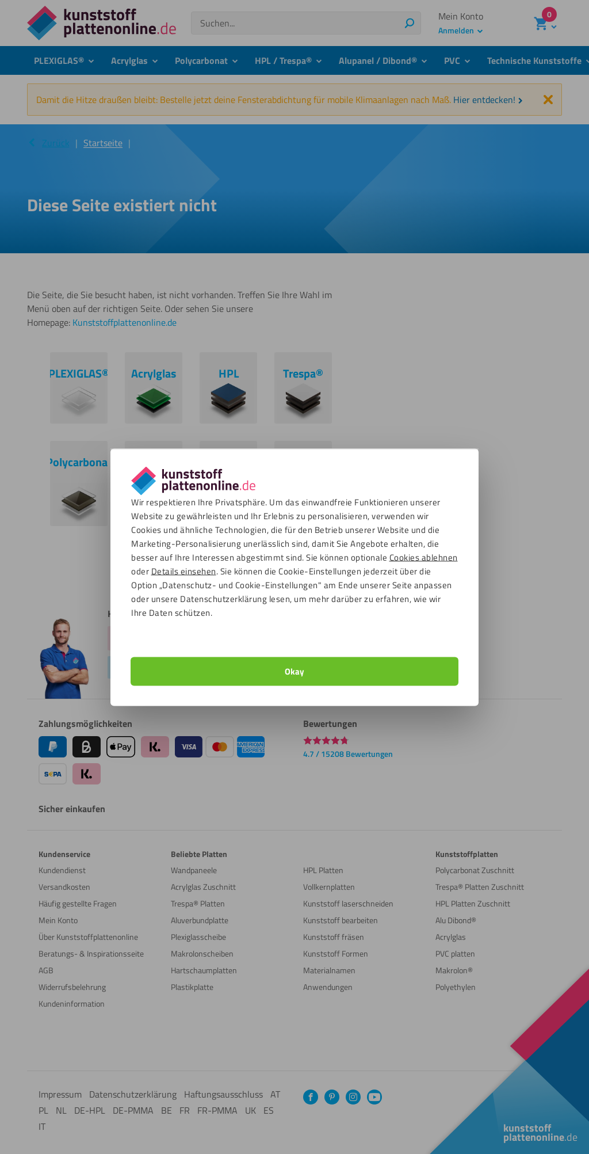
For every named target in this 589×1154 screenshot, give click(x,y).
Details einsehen (183, 570)
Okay (294, 670)
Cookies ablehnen (423, 556)
